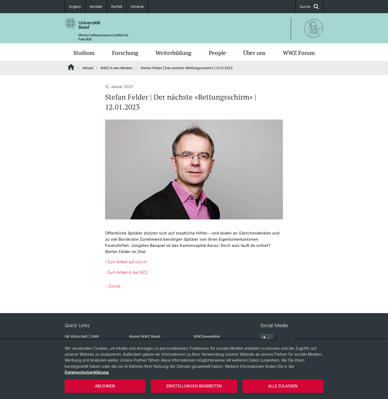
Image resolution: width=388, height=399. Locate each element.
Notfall (116, 6)
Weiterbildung (173, 53)
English (75, 6)
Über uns (254, 53)
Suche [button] (309, 6)
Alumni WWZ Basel (144, 336)
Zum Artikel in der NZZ (127, 272)
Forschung (125, 53)
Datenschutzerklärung (87, 372)
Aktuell (87, 68)
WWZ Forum (299, 53)
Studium (84, 53)
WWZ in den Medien (117, 68)
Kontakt (96, 6)
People (217, 53)
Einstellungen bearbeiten (194, 386)
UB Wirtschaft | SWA (82, 336)
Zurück (113, 286)
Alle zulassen (283, 386)
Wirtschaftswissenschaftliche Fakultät (103, 37)
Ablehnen (105, 386)
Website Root (71, 67)
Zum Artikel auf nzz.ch (127, 262)
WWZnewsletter (207, 336)
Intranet (137, 6)
